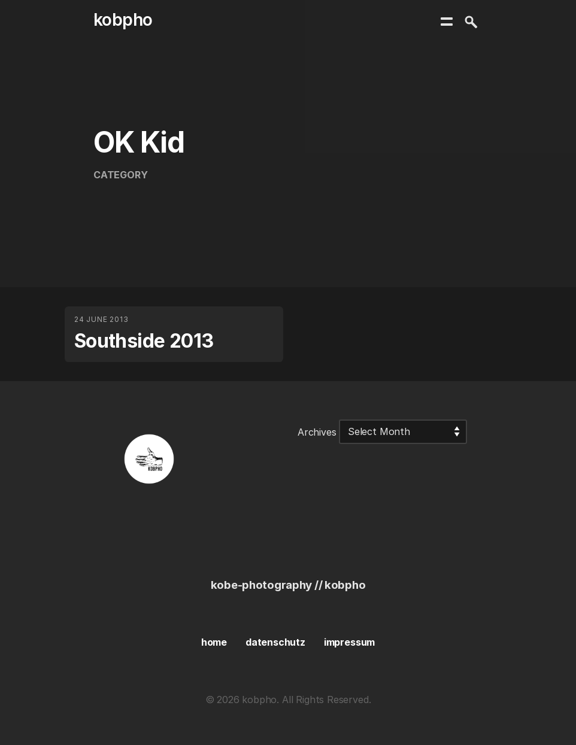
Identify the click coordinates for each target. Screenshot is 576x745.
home (214, 642)
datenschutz (275, 642)
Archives (317, 431)
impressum (349, 642)
